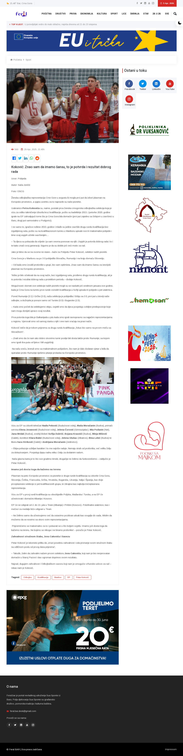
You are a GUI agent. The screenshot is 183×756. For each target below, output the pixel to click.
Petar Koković (82, 577)
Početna (47, 13)
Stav (146, 13)
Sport (114, 13)
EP (69, 577)
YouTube (169, 85)
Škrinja (134, 13)
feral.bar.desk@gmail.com (23, 711)
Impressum (171, 749)
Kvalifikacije (43, 577)
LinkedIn (156, 85)
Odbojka (27, 577)
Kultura (102, 13)
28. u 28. (157, 13)
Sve (167, 13)
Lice (124, 13)
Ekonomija (86, 13)
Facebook (130, 85)
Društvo (60, 13)
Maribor (57, 577)
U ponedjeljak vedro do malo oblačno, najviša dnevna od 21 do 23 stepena (61, 24)
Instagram (130, 100)
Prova (73, 13)
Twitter (143, 85)
